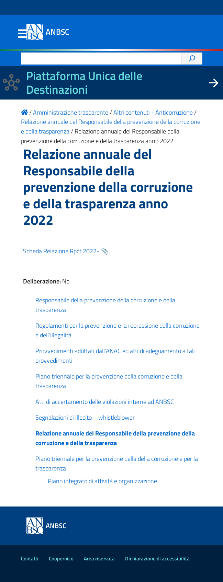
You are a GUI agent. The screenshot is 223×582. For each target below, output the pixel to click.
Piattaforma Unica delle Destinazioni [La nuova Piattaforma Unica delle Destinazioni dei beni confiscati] (84, 82)
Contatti (29, 558)
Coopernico (61, 558)
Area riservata (99, 558)
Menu (22, 34)
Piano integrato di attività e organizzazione (102, 481)
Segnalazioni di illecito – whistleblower (85, 417)
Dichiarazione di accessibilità (157, 558)
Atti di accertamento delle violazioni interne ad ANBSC (104, 401)
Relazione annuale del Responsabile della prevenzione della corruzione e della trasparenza (115, 438)
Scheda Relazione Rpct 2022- (61, 251)
